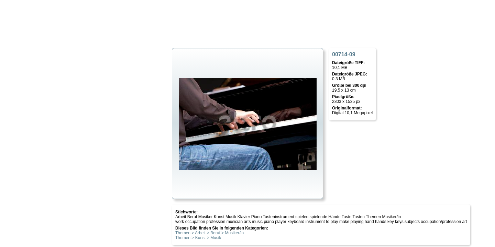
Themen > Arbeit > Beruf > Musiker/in (209, 233)
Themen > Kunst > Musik (198, 237)
